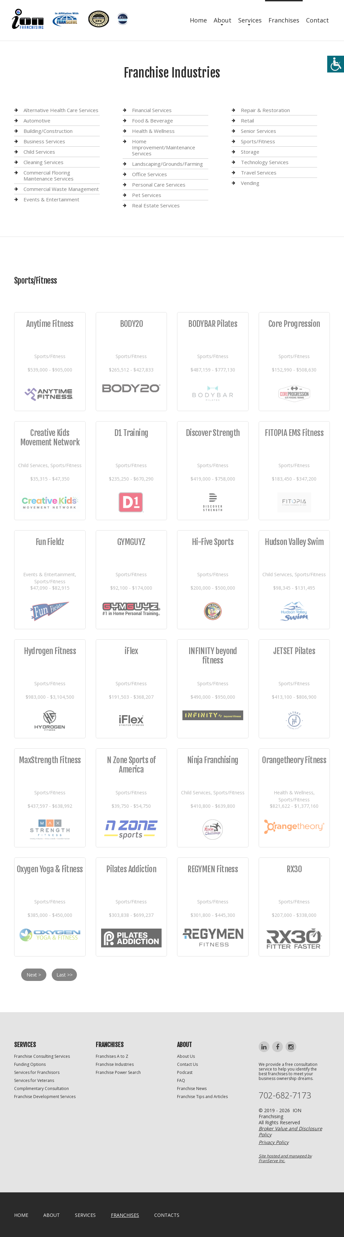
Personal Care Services (158, 184)
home (21, 1215)
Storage (250, 151)
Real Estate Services (156, 205)
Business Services (44, 141)
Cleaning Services (43, 162)
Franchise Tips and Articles (202, 1096)
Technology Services (265, 162)
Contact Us (187, 1064)
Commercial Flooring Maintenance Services (49, 175)
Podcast (184, 1072)
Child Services (39, 151)
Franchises (283, 20)
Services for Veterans (34, 1080)
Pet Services (146, 195)
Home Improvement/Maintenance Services (163, 147)
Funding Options (30, 1064)
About (222, 20)
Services (250, 20)
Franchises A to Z (112, 1056)
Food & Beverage (152, 120)
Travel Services (258, 172)
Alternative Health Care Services (61, 110)
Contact (317, 20)
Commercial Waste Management (61, 189)
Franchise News (192, 1088)
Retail (247, 120)
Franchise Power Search (118, 1072)
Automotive (37, 120)
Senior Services (258, 131)
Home (198, 20)
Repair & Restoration (265, 110)
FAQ (181, 1080)
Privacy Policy (274, 1142)
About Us (186, 1056)
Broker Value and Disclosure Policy (290, 1131)
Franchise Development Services (45, 1096)
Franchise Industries (115, 1064)
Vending (250, 183)
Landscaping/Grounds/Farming (167, 163)
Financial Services (152, 110)
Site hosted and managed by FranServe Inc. (285, 1158)
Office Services (149, 174)
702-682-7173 (285, 1095)
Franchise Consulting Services (42, 1056)
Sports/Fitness (258, 141)
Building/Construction (48, 131)
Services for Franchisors (36, 1072)
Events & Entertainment (51, 199)
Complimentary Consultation (41, 1088)
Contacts (166, 1215)
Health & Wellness (153, 131)
